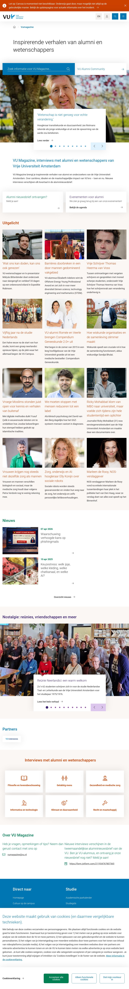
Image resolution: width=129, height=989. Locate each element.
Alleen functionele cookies (84, 978)
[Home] (14, 27)
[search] (68, 69)
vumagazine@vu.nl (17, 854)
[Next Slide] (102, 146)
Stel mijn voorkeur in (112, 978)
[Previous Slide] (94, 146)
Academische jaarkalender (79, 897)
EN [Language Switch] (98, 16)
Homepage (18, 897)
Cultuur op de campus (24, 903)
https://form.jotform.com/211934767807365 (92, 863)
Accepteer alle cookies (56, 978)
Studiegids (71, 903)
